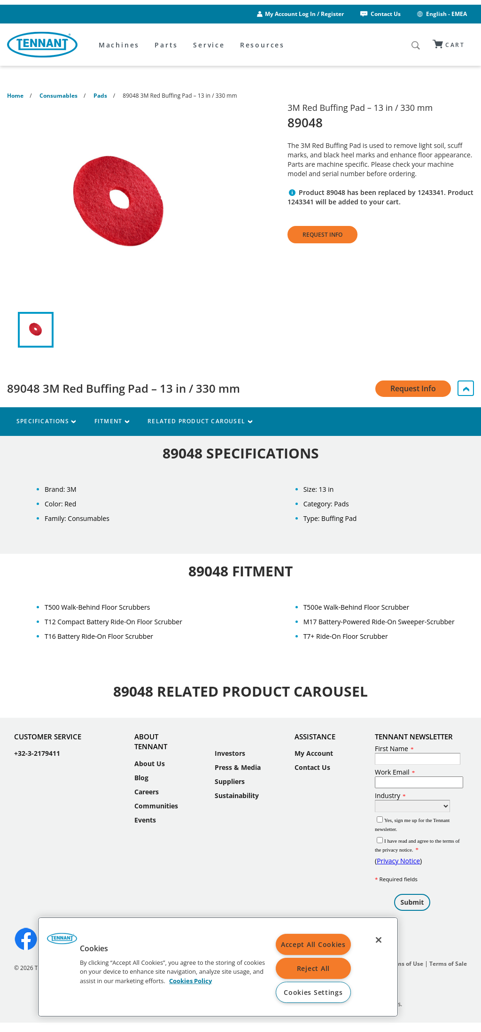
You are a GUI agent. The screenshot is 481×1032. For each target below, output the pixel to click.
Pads (100, 96)
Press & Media (238, 767)
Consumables (58, 96)
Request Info (322, 235)
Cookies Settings (313, 992)
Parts (166, 44)
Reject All (313, 968)
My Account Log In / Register (304, 14)
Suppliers (230, 781)
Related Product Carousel (199, 421)
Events (145, 819)
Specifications (46, 421)
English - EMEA (441, 14)
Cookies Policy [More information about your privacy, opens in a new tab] (190, 980)
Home (15, 96)
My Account (314, 753)
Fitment (111, 421)
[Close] (378, 940)
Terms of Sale (448, 964)
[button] (62, 942)
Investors (230, 753)
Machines (119, 44)
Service (209, 44)
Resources (262, 44)
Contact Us (380, 14)
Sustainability (237, 795)
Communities (156, 805)
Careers (146, 791)
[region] (218, 967)
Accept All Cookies (313, 944)
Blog (141, 777)
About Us (149, 763)
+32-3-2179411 (37, 753)
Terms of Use (405, 964)
